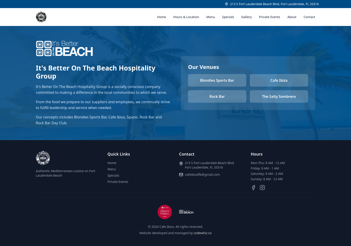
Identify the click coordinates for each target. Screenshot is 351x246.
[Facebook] (253, 187)
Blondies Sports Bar (217, 80)
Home (161, 17)
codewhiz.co (203, 233)
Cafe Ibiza (279, 80)
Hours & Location (186, 17)
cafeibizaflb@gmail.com (202, 174)
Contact (309, 17)
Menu (210, 17)
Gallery (246, 17)
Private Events (269, 17)
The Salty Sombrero (279, 96)
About (292, 17)
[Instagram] (262, 187)
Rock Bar (217, 96)
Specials (228, 17)
